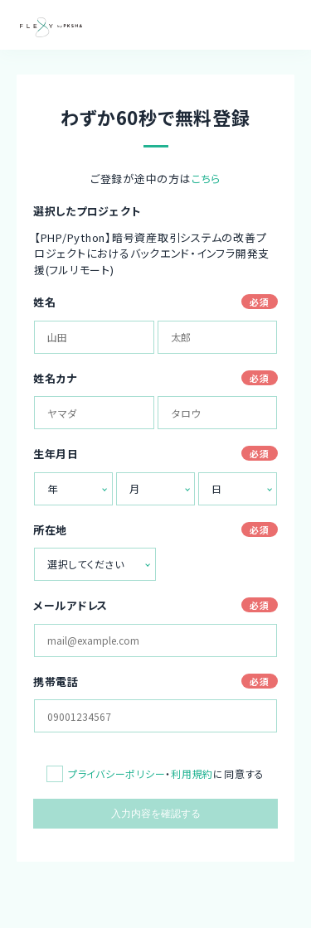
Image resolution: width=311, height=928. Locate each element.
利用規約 (192, 773)
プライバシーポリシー (117, 773)
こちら (206, 178)
